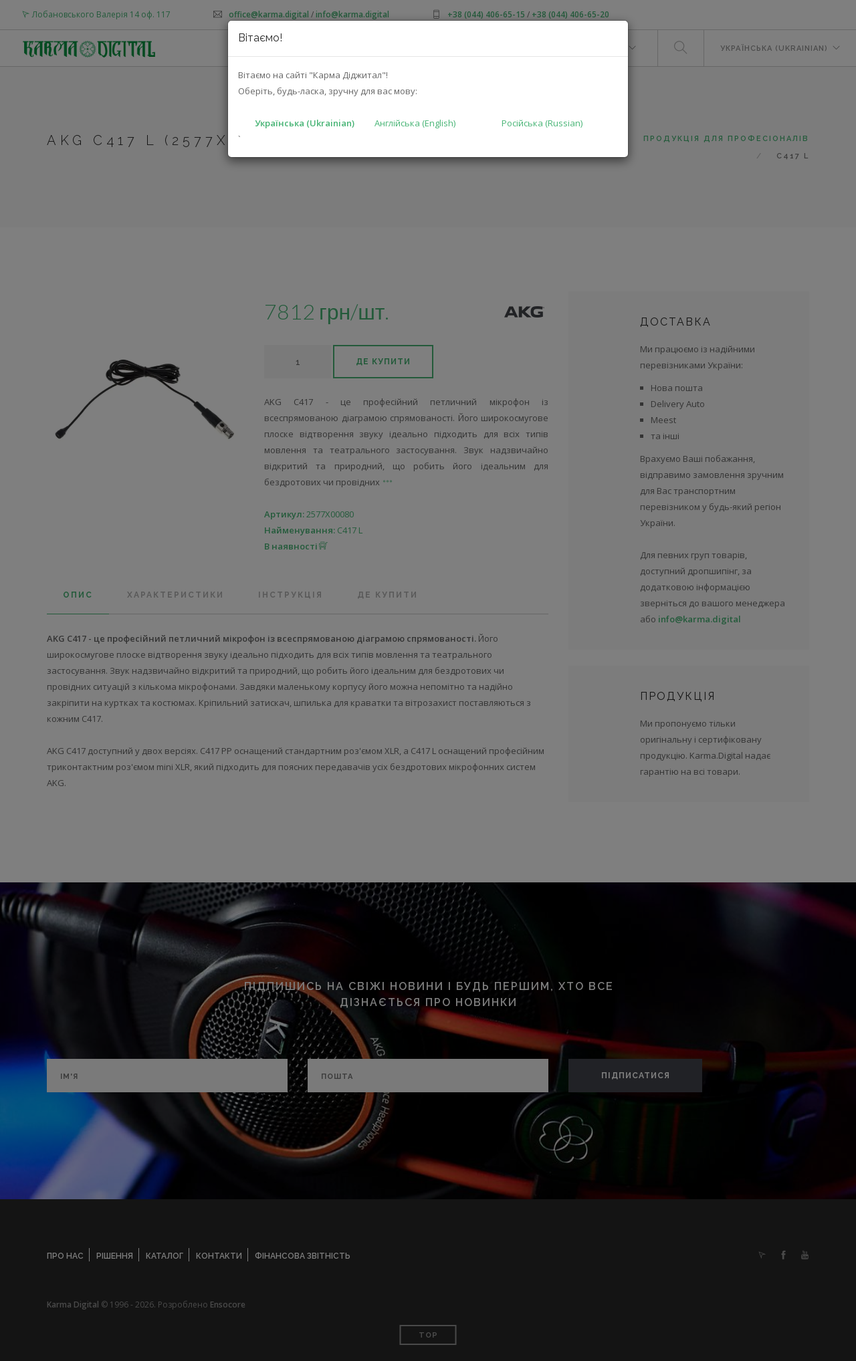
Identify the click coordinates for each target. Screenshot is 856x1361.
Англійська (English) (414, 123)
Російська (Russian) (542, 123)
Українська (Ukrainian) (304, 123)
